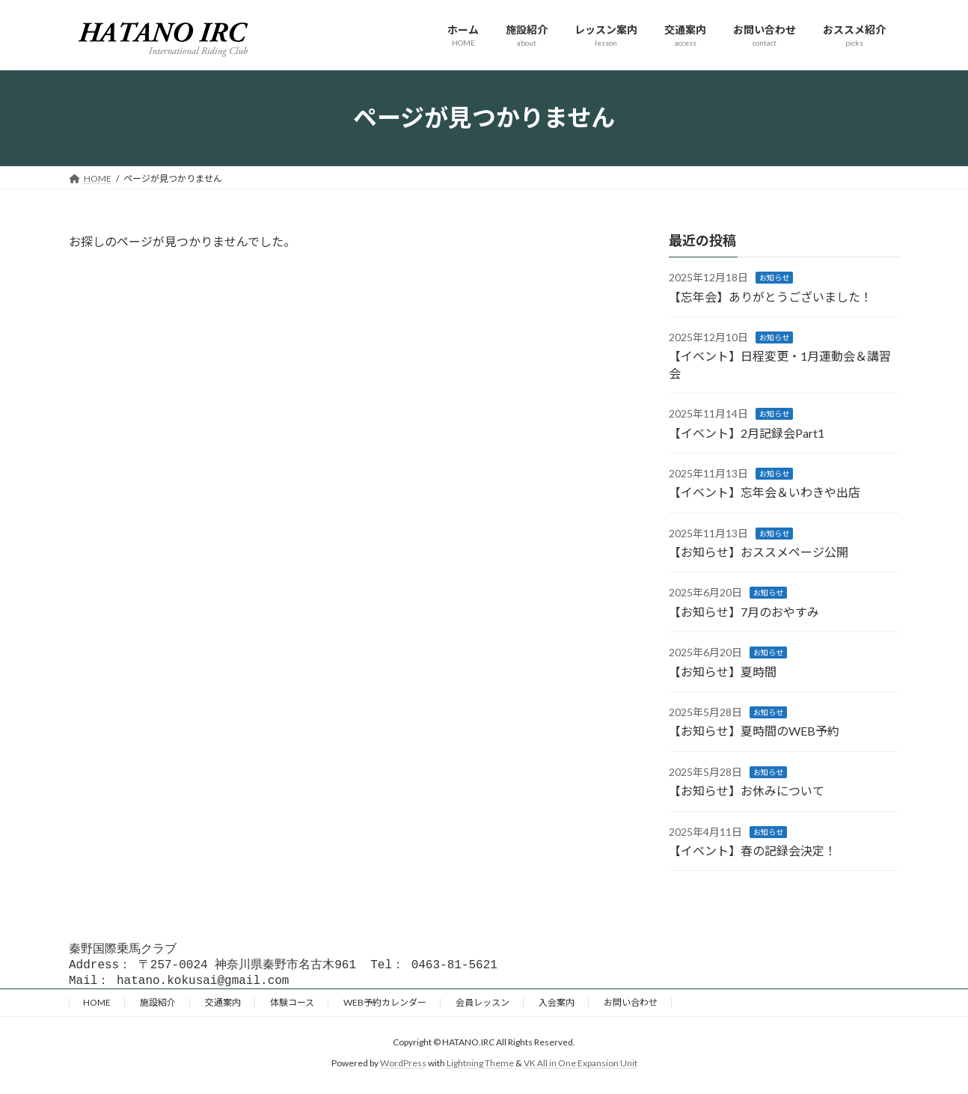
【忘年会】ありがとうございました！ (770, 296)
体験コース (292, 1006)
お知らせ (774, 277)
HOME (97, 1006)
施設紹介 (158, 1006)
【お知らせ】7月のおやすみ (744, 611)
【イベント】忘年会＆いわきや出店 (764, 492)
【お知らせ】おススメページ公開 (758, 552)
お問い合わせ (631, 1006)
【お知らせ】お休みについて (746, 790)
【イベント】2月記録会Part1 (746, 432)
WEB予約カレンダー (384, 1006)
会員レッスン (482, 1006)
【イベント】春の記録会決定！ (752, 850)
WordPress (403, 1067)
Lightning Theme (480, 1067)
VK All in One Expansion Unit (580, 1067)
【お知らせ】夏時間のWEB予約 (754, 731)
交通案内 (223, 1006)
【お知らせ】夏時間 (722, 671)
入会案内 (557, 1006)
